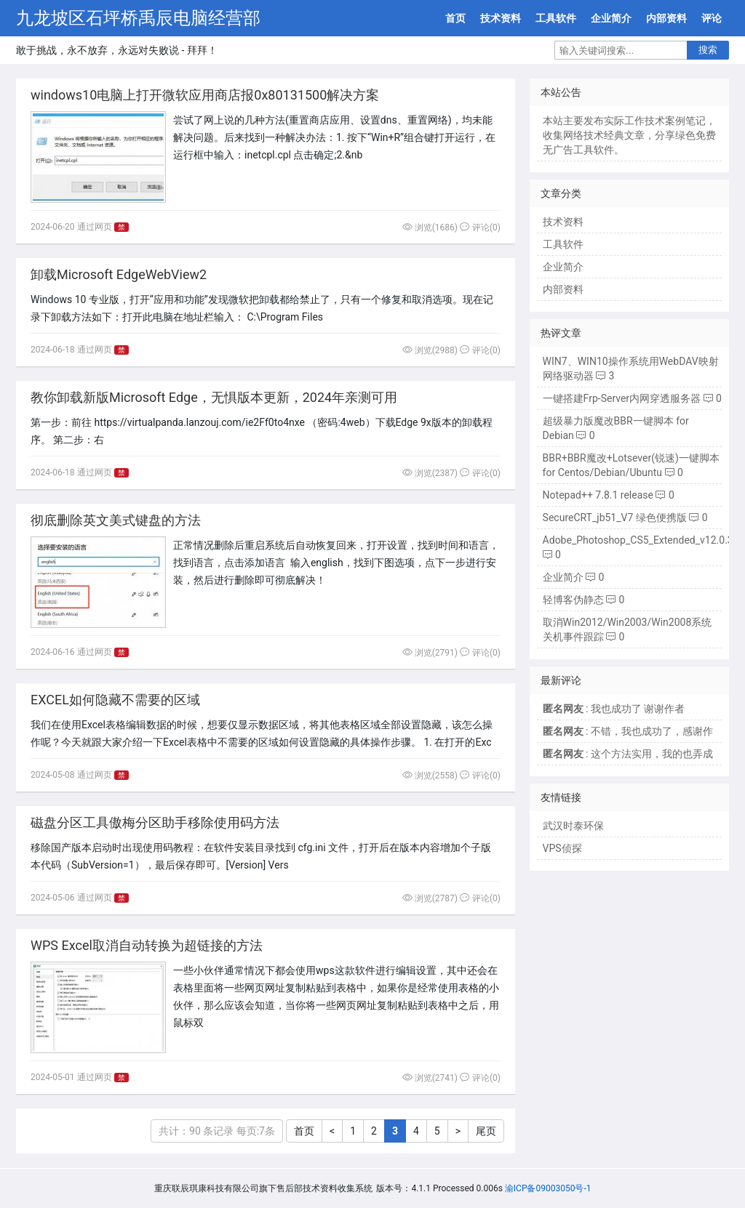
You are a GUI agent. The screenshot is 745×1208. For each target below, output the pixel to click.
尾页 (486, 1131)
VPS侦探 (562, 848)
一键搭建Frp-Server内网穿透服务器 (622, 398)
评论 (711, 18)
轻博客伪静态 (573, 599)
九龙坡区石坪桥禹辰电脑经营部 (138, 18)
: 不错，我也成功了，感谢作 (628, 731)
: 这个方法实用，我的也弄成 (628, 754)
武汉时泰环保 (573, 825)
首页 (455, 18)
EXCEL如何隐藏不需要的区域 (115, 699)
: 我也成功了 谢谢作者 (614, 708)
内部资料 (666, 18)
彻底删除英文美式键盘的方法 (116, 520)
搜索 (707, 49)
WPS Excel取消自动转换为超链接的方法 (147, 945)
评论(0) (480, 227)
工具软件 (555, 18)
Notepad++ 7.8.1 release (598, 495)
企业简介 (611, 18)
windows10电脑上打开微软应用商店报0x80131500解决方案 (205, 94)
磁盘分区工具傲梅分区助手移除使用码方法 (155, 822)
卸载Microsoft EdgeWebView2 (119, 274)
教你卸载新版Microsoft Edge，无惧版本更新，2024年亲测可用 (214, 397)
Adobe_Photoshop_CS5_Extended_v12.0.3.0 (642, 540)
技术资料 (500, 18)
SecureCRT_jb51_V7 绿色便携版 (615, 517)
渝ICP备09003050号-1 (548, 1188)
